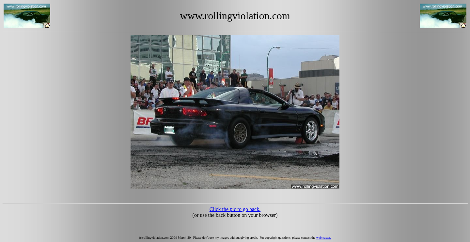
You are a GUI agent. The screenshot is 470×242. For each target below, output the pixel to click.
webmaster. (323, 237)
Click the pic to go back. (235, 209)
